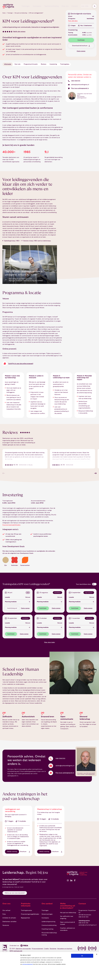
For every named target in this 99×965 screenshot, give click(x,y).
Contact (76, 6)
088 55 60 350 (83, 923)
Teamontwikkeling (55, 6)
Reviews (43, 64)
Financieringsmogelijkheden (30, 914)
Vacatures (5, 925)
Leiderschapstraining (48, 921)
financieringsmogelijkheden (11, 525)
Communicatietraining (49, 925)
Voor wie (17, 64)
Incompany (43, 6)
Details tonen (83, 962)
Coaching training (47, 929)
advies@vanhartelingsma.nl (78, 84)
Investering (53, 64)
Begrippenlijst (25, 918)
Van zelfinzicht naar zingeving (66, 917)
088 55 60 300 (83, 917)
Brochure (25, 852)
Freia (4, 914)
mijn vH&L (86, 6)
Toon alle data (72, 21)
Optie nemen (81, 51)
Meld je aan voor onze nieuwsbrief (15, 893)
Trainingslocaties (26, 910)
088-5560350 (74, 81)
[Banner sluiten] (96, 943)
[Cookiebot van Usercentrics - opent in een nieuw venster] (10, 962)
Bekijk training (12, 851)
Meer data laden (49, 642)
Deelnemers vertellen (9, 921)
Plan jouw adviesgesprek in (78, 88)
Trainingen (32, 6)
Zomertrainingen (47, 914)
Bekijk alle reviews (19, 31)
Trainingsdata (64, 64)
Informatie (7, 64)
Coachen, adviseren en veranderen (67, 929)
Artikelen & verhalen (9, 918)
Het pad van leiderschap (21, 13)
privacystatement (28, 953)
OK (82, 945)
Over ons (67, 6)
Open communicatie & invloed (67, 923)
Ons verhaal (6, 910)
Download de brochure (81, 45)
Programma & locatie (31, 64)
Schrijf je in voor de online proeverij (17, 363)
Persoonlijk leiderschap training (49, 934)
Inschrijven (81, 40)
